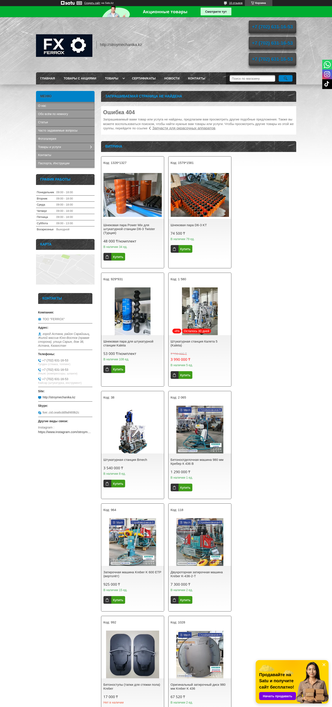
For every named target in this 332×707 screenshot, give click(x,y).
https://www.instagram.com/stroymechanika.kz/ (65, 432)
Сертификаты (143, 78)
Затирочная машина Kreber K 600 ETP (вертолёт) (128, 461)
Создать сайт (92, 3)
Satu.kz (184, 698)
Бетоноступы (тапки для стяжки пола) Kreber (264, 461)
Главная (47, 78)
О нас (42, 105)
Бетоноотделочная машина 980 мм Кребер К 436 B (262, 343)
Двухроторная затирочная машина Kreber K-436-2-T (196, 461)
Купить (118, 257)
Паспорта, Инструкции (54, 163)
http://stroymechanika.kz (59, 397)
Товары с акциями (80, 78)
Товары (111, 78)
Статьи (43, 122)
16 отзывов (235, 3)
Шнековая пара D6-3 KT (188, 225)
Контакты (196, 78)
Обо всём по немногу (53, 114)
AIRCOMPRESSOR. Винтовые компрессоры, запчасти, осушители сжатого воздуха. (63, 679)
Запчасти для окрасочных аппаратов (183, 128)
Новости (172, 78)
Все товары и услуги (197, 629)
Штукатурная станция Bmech (192, 341)
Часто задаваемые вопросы (58, 130)
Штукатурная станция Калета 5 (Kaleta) (126, 343)
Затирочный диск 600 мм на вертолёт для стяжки (264, 578)
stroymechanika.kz (117, 662)
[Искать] (286, 78)
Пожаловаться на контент (176, 702)
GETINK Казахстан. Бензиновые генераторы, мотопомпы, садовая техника (61, 666)
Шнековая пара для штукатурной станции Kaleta (261, 227)
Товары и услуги (49, 147)
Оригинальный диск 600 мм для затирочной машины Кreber (194, 578)
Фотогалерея (47, 138)
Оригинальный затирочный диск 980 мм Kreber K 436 (130, 578)
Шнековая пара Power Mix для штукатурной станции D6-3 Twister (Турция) (129, 229)
